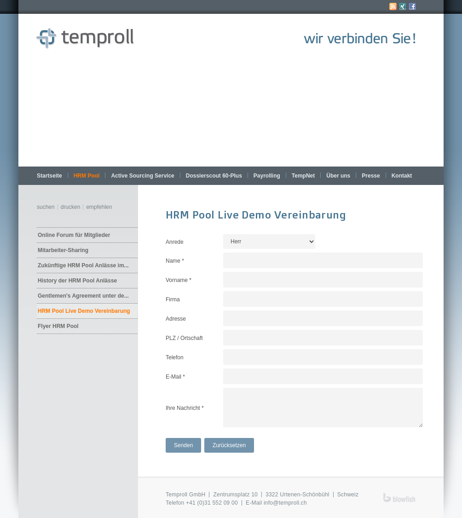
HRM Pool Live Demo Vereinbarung (84, 311)
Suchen (46, 207)
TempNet (303, 176)
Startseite (49, 176)
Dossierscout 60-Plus (214, 176)
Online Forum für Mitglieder (74, 235)
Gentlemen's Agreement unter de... (83, 296)
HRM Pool (87, 176)
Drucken (71, 207)
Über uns (338, 176)
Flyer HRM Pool (58, 326)
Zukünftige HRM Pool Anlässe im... (83, 265)
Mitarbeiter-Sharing (63, 250)
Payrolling (267, 176)
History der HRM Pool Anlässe (77, 280)
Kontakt (402, 176)
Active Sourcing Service (142, 176)
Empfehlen (99, 207)
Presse (371, 176)
